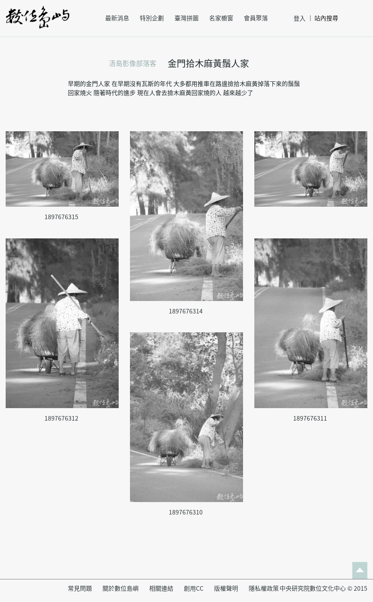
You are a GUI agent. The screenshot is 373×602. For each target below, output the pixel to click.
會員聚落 (256, 18)
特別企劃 (152, 18)
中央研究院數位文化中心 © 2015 (323, 588)
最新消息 (117, 18)
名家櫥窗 (221, 18)
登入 (300, 18)
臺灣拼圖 (186, 18)
